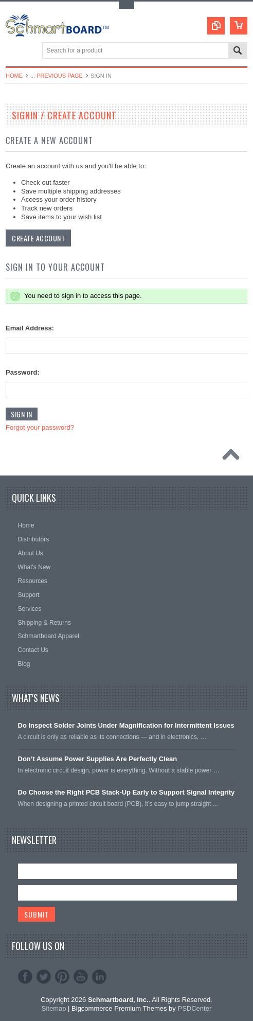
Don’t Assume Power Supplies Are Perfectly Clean (97, 759)
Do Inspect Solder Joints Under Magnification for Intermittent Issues (126, 725)
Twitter (44, 977)
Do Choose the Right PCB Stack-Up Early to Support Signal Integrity (126, 792)
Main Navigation (15, 51)
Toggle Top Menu (126, 5)
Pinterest (62, 977)
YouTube (81, 977)
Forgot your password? (40, 427)
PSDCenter (194, 1008)
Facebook (25, 977)
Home (14, 76)
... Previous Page (56, 76)
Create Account (38, 238)
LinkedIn (99, 977)
